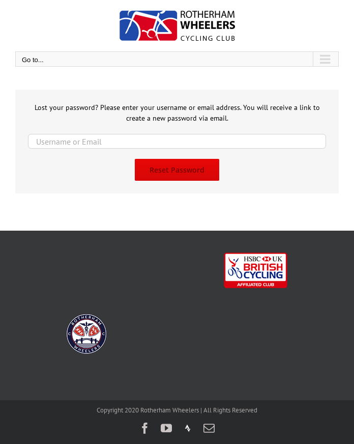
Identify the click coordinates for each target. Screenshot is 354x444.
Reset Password (177, 170)
